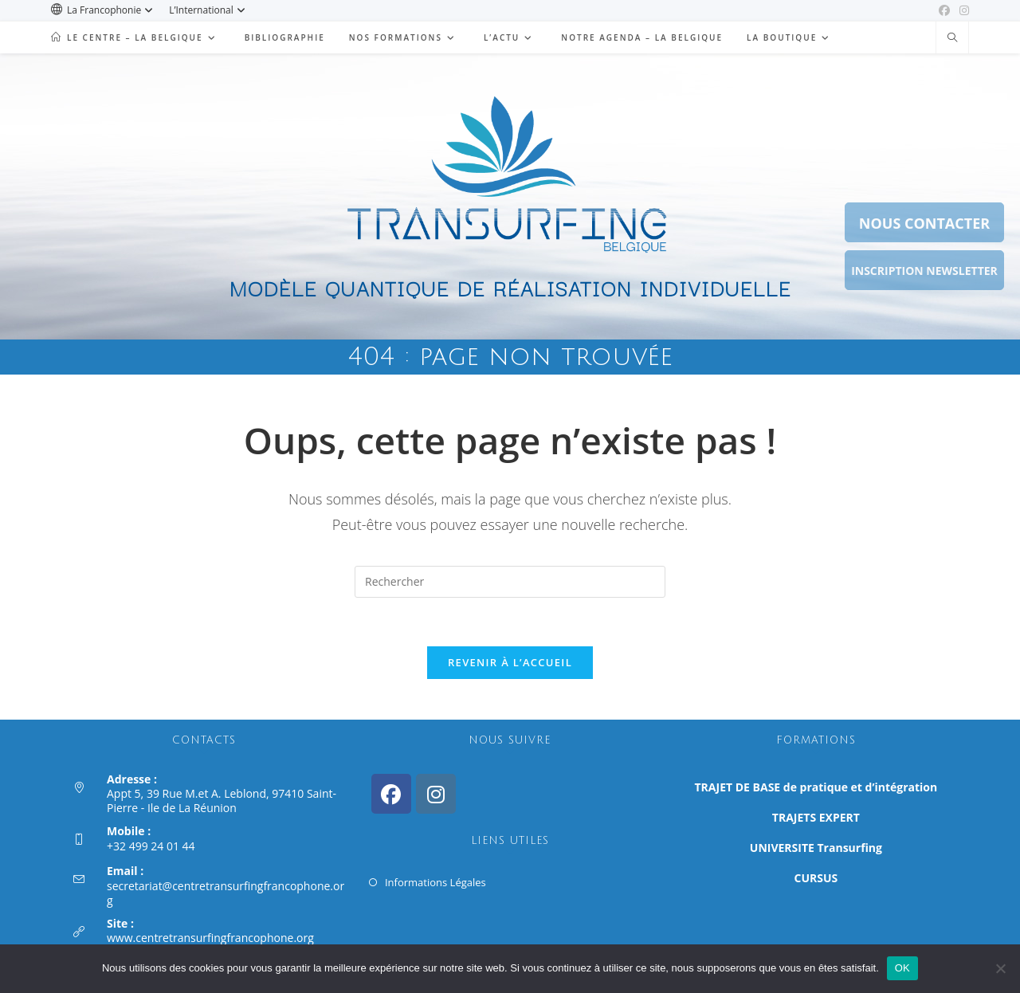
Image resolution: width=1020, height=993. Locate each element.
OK (902, 968)
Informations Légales (435, 882)
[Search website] (952, 38)
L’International (209, 10)
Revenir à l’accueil (510, 662)
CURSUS (816, 877)
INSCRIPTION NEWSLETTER (924, 270)
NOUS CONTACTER (924, 223)
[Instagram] (436, 794)
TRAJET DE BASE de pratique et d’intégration (816, 787)
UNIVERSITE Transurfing (816, 847)
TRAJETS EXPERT (816, 817)
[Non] (1000, 968)
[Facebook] (391, 794)
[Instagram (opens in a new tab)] (962, 10)
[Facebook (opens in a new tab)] (944, 10)
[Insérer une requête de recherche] (510, 582)
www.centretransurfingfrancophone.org (210, 937)
